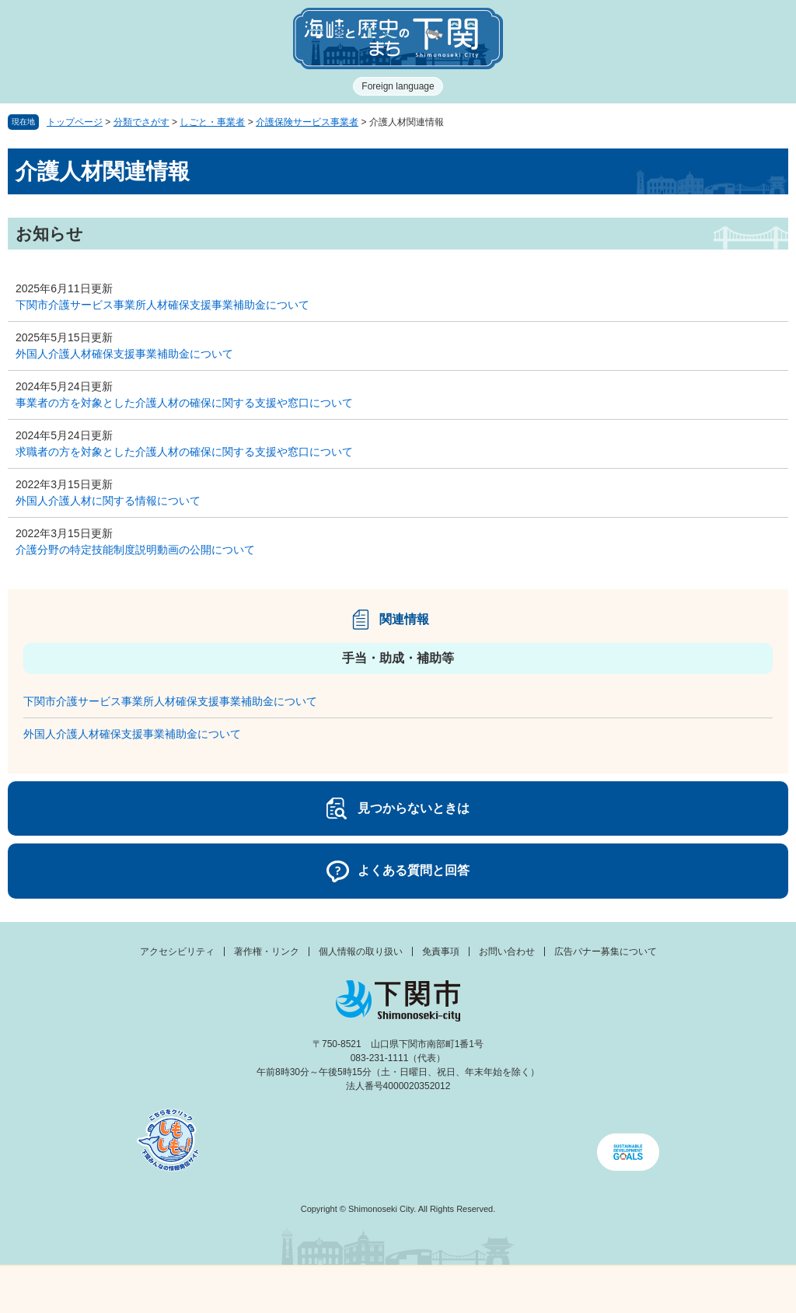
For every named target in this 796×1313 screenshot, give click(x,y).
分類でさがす (141, 122)
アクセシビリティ (177, 951)
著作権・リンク (266, 951)
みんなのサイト (696, 1289)
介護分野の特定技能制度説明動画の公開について (135, 549)
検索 (497, 1289)
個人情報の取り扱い (361, 951)
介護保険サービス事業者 (307, 122)
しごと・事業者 (212, 122)
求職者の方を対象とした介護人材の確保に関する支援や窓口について (184, 451)
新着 (298, 1289)
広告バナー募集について (605, 951)
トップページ (75, 122)
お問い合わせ (507, 951)
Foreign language (397, 86)
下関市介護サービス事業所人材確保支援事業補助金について (162, 305)
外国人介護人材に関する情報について (108, 500)
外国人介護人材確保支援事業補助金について (124, 353)
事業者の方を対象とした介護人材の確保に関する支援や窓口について (184, 402)
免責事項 (440, 951)
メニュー (99, 1285)
